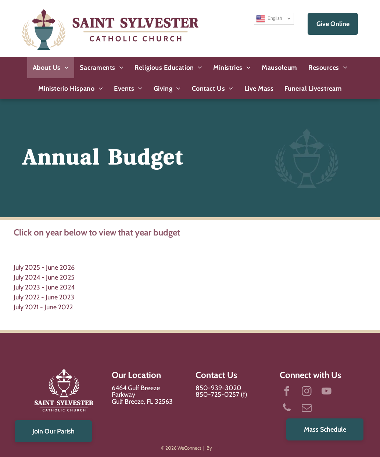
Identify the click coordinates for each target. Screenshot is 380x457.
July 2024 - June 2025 (44, 277)
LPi (216, 448)
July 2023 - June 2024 (44, 287)
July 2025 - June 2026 (44, 267)
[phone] (287, 408)
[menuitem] (51, 67)
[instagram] (307, 392)
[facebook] (287, 392)
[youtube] (326, 392)
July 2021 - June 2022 (43, 307)
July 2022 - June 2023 (44, 297)
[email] (307, 408)
